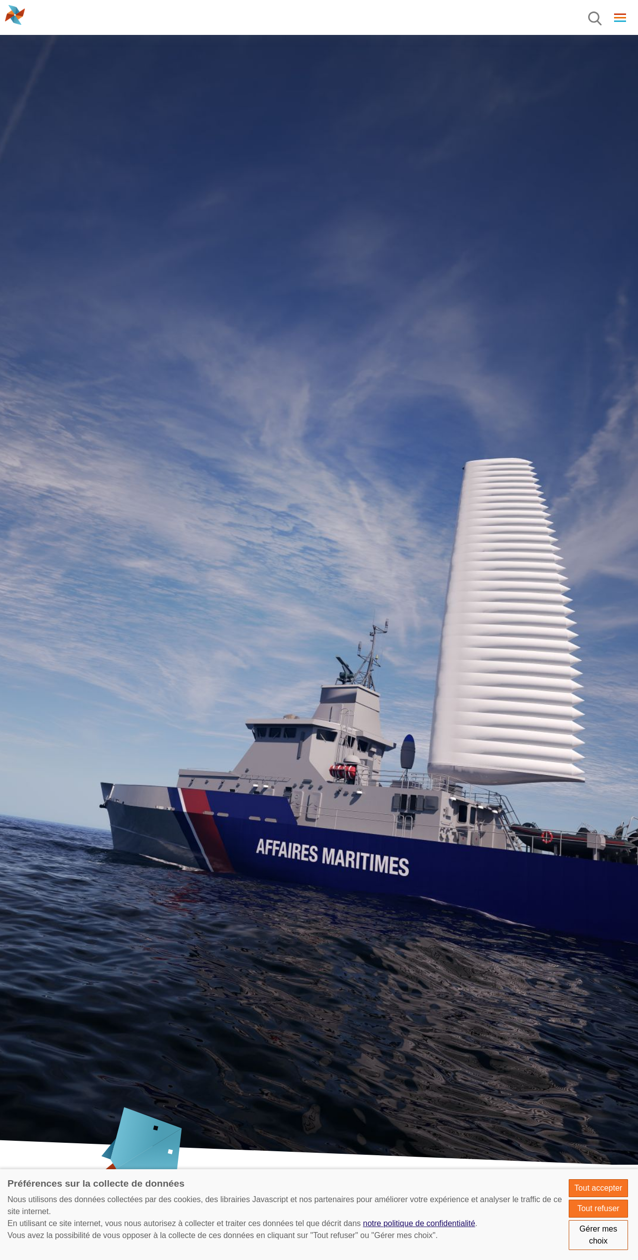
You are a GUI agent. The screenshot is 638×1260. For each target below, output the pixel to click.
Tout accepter (598, 1188)
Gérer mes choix (599, 1235)
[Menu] (595, 18)
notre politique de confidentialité (419, 1223)
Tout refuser (598, 1208)
